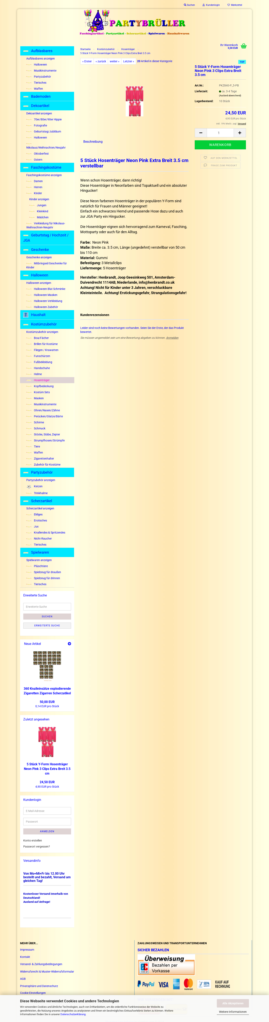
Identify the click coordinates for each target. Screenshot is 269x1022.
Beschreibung (93, 142)
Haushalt (34, 314)
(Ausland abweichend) (230, 95)
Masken (35, 398)
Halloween (36, 64)
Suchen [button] (189, 5)
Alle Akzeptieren (233, 1003)
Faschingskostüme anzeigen (44, 175)
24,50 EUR (47, 782)
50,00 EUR (47, 702)
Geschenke (36, 249)
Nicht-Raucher (39, 538)
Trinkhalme (37, 493)
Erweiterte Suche (47, 625)
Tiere (33, 446)
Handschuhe (38, 368)
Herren (34, 187)
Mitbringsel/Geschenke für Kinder (46, 265)
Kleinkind (38, 211)
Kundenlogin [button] (211, 5)
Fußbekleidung (39, 362)
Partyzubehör (38, 76)
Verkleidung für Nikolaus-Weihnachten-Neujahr (45, 225)
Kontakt (25, 956)
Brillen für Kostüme (42, 344)
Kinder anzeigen (39, 199)
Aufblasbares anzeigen (40, 58)
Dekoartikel (36, 106)
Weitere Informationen (233, 1011)
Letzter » (128, 61)
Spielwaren (36, 552)
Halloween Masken (41, 295)
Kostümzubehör (40, 324)
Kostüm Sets (38, 392)
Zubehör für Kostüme (43, 464)
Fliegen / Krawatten (42, 350)
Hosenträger (38, 380)
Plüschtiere (37, 566)
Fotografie (36, 125)
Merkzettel (234, 5)
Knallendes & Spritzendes (45, 532)
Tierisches (36, 82)
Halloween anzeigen (38, 282)
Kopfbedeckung (40, 386)
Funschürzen (38, 356)
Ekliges (34, 514)
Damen (34, 181)
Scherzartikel (37, 501)
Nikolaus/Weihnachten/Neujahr (46, 146)
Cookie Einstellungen (33, 992)
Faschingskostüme (42, 167)
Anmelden (172, 337)
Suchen (47, 616)
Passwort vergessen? (36, 846)
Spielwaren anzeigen (39, 560)
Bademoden (37, 96)
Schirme (35, 422)
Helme (34, 374)
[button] (201, 132)
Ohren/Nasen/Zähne (43, 410)
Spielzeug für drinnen (43, 578)
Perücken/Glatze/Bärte (44, 416)
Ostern (34, 159)
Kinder (34, 193)
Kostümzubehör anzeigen (42, 331)
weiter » (114, 61)
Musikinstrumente (41, 70)
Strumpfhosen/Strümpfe (45, 440)
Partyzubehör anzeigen (40, 480)
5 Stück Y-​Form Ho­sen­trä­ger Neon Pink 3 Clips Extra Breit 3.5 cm (47, 768)
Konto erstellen (32, 840)
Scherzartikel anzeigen (40, 508)
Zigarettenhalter (40, 458)
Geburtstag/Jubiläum (43, 131)
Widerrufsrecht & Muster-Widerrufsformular (47, 971)
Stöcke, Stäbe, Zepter (43, 434)
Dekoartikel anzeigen (39, 113)
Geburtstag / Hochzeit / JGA (45, 237)
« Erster (87, 61)
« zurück (101, 61)
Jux (32, 526)
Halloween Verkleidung (44, 301)
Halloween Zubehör (42, 307)
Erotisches (36, 520)
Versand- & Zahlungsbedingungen (41, 964)
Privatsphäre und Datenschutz (39, 986)
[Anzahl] (220, 132)
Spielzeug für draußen (43, 572)
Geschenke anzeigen (39, 257)
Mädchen (39, 217)
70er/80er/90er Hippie (44, 119)
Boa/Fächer (37, 338)
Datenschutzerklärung (73, 1014)
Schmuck (35, 428)
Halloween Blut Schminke (45, 288)
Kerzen (34, 486)
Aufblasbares (37, 51)
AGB (23, 978)
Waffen (34, 88)
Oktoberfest (37, 153)
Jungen (37, 205)
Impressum (27, 949)
